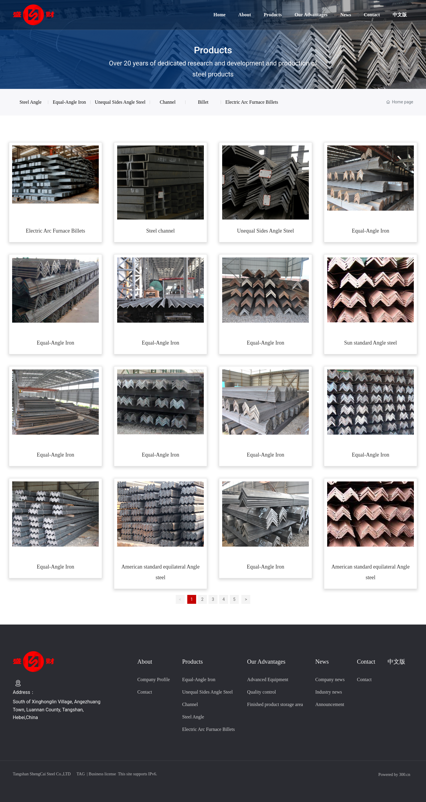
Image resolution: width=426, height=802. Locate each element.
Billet (203, 102)
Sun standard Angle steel (370, 343)
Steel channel (160, 231)
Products (213, 50)
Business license (102, 774)
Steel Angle (30, 102)
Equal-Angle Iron (69, 102)
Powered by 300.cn (394, 774)
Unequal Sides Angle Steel (120, 102)
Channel (167, 102)
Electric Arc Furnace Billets (55, 231)
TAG (81, 774)
